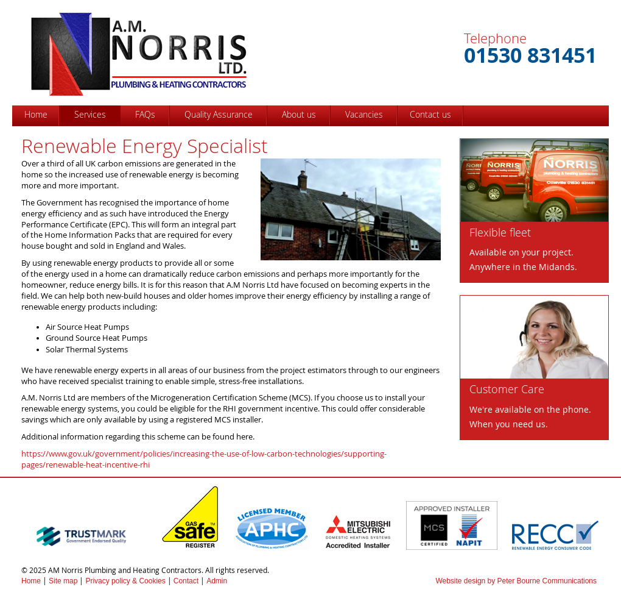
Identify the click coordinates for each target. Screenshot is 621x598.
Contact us (430, 114)
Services (90, 114)
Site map (63, 581)
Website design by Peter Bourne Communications (516, 581)
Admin (216, 581)
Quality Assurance (218, 114)
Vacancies (364, 114)
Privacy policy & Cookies (125, 581)
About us (298, 114)
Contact (186, 581)
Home (35, 114)
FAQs (145, 114)
